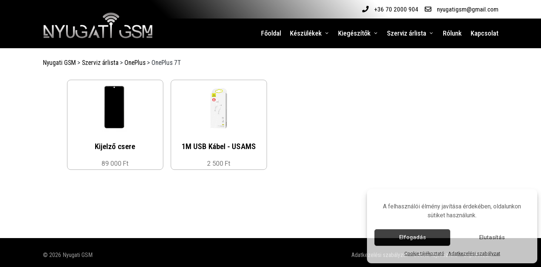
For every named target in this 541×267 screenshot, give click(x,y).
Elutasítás (492, 237)
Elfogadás (412, 237)
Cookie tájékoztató (424, 253)
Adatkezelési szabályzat (474, 253)
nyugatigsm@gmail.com (467, 9)
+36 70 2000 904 (396, 9)
